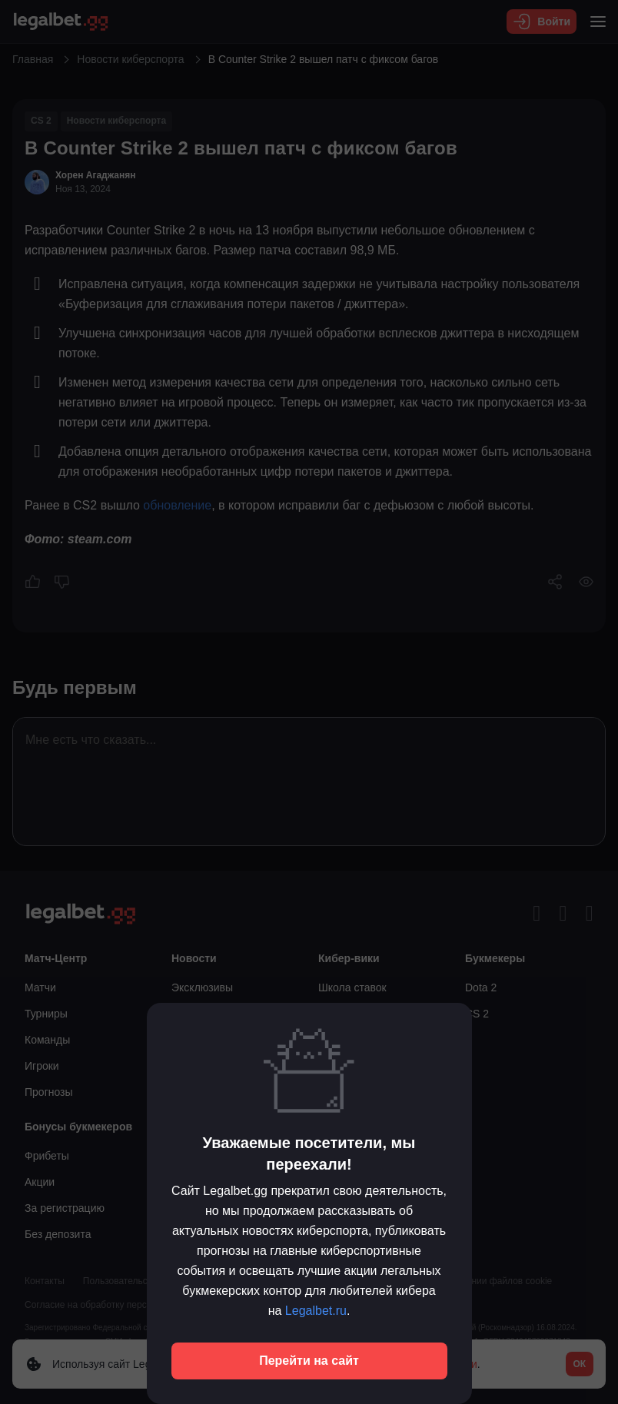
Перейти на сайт (309, 1360)
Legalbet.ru (316, 1310)
